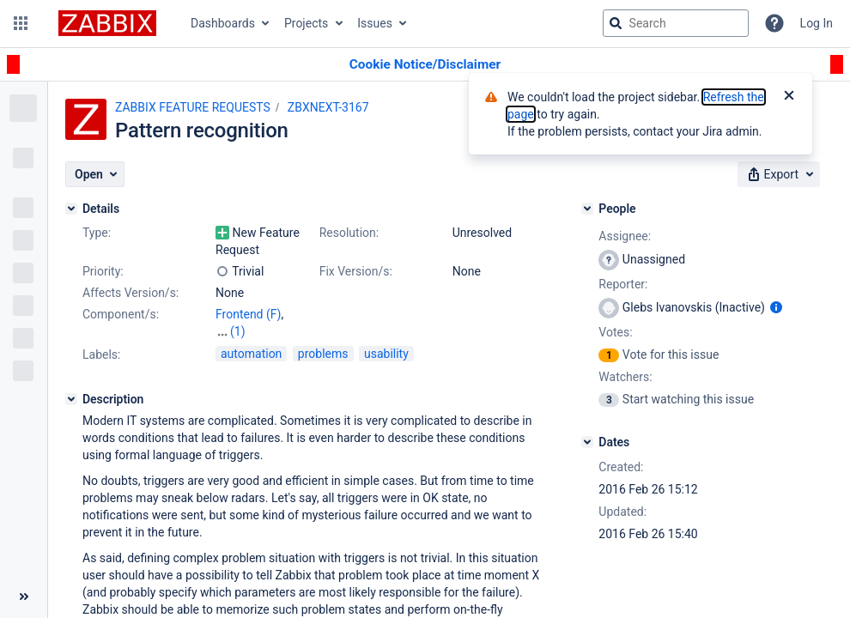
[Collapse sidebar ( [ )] (24, 596)
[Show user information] (776, 307)
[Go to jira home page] (107, 23)
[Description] (71, 399)
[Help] (774, 23)
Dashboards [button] (223, 23)
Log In (816, 23)
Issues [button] (374, 23)
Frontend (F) (248, 314)
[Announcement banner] (425, 65)
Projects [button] (306, 23)
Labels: (101, 354)
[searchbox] (676, 23)
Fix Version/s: (355, 271)
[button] (21, 23)
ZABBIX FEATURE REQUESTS (192, 107)
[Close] (789, 97)
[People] (587, 209)
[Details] (71, 209)
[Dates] (587, 442)
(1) (238, 331)
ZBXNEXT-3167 (328, 107)
